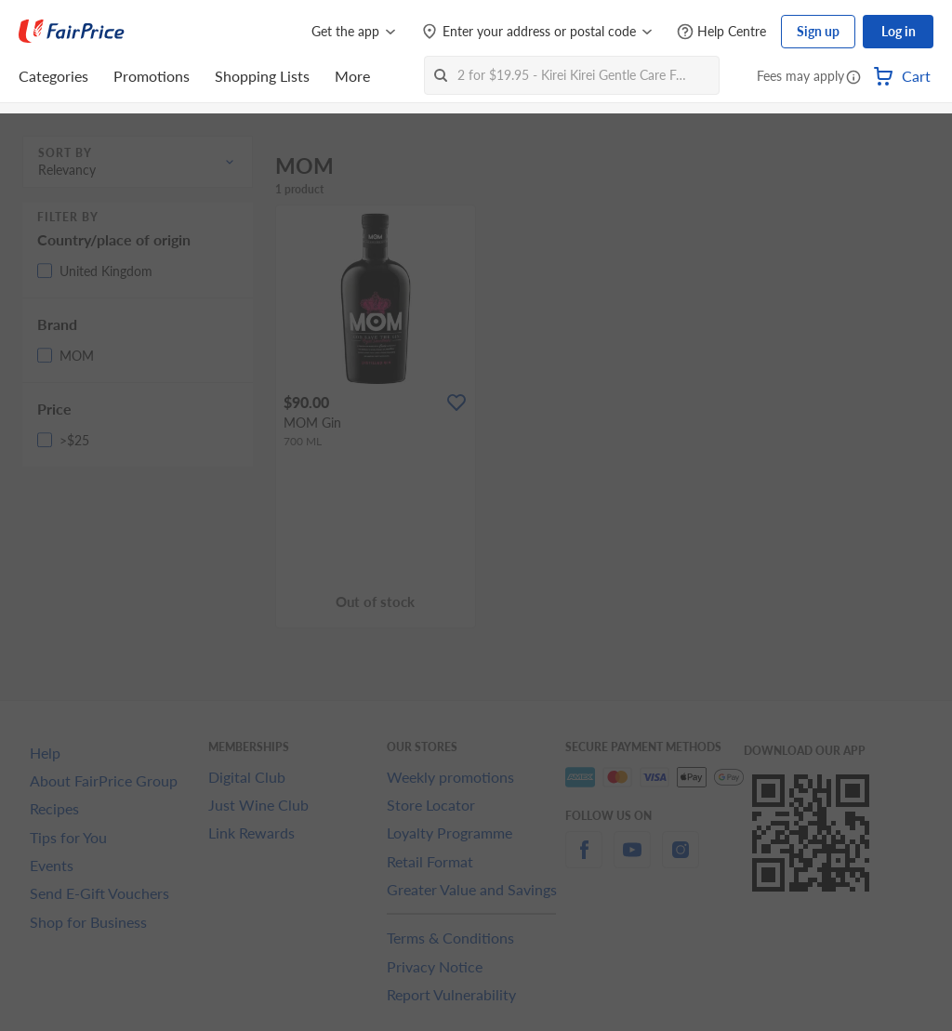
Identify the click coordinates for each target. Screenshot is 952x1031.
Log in (898, 31)
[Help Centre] (721, 32)
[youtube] (632, 860)
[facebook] (583, 860)
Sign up (818, 31)
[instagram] (680, 860)
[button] (853, 78)
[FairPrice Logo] (72, 31)
